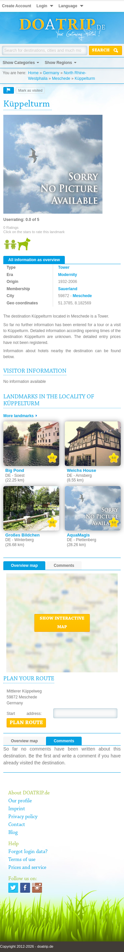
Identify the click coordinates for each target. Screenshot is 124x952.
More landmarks (18, 416)
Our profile (20, 801)
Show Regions (58, 62)
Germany (51, 73)
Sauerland (67, 289)
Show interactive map (62, 623)
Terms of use (21, 859)
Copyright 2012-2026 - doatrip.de (26, 946)
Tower (63, 267)
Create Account (16, 6)
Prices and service (27, 867)
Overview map (24, 565)
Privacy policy (22, 816)
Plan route (26, 722)
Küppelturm (85, 78)
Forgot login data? (28, 851)
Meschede (61, 78)
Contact (16, 824)
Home (33, 73)
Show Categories (19, 62)
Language (68, 6)
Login (41, 6)
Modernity (67, 274)
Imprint (16, 809)
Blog (13, 832)
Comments (64, 565)
